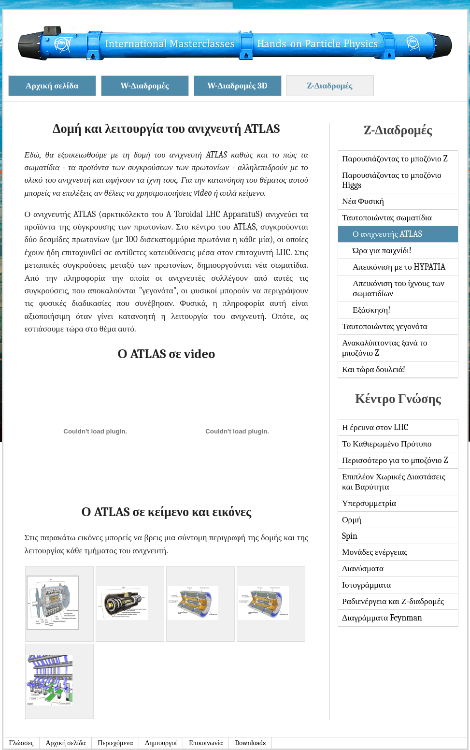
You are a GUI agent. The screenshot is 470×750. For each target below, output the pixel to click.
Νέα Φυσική (363, 201)
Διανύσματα (363, 568)
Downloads (250, 743)
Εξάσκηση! (371, 310)
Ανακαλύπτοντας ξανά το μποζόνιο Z (384, 348)
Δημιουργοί (161, 743)
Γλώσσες (21, 743)
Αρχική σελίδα (52, 85)
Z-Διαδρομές (330, 85)
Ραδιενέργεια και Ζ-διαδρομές (393, 601)
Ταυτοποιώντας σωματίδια (387, 217)
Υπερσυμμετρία (369, 503)
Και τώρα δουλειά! (373, 369)
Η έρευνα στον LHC (375, 427)
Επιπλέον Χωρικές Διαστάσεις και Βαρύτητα (393, 481)
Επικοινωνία (206, 743)
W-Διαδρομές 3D (237, 85)
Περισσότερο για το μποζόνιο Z (395, 460)
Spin (349, 536)
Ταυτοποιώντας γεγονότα (384, 326)
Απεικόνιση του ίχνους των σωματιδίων (398, 288)
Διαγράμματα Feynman (382, 617)
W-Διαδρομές (145, 85)
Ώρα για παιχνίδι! (382, 250)
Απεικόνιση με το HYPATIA (399, 267)
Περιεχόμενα (115, 743)
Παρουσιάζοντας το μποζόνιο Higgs (392, 180)
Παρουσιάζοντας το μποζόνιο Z (395, 158)
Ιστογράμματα (366, 585)
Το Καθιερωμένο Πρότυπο (387, 443)
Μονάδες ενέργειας (374, 552)
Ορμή (351, 519)
